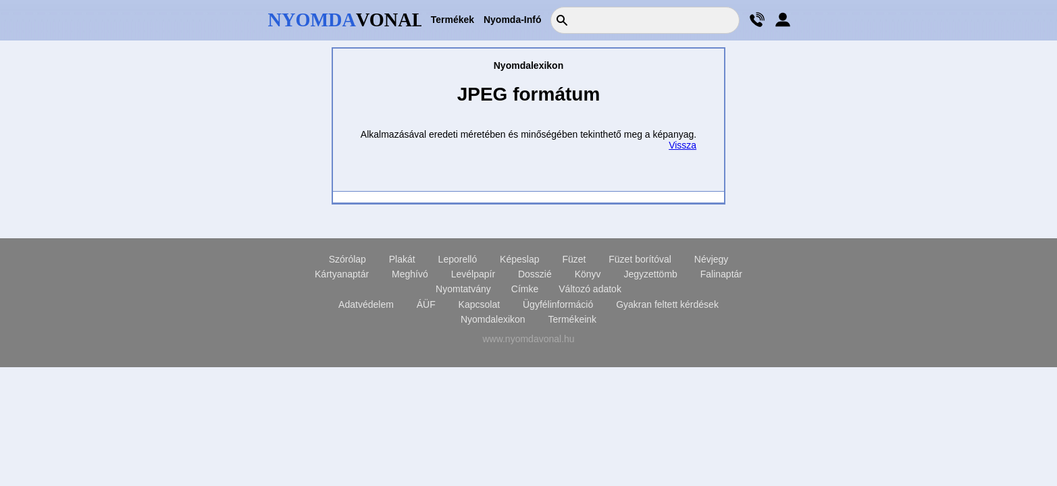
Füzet (574, 259)
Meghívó (410, 274)
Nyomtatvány (463, 289)
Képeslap (519, 259)
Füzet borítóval (640, 259)
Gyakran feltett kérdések (667, 304)
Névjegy (711, 259)
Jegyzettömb (650, 274)
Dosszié (535, 274)
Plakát (402, 259)
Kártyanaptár (342, 274)
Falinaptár (721, 274)
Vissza (682, 145)
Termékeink (572, 319)
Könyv (588, 274)
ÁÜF (426, 304)
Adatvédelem (366, 304)
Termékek (452, 19)
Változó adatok (590, 289)
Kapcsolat (479, 304)
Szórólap (347, 259)
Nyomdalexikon (493, 319)
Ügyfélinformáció (558, 304)
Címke (524, 289)
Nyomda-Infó (513, 19)
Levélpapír (473, 274)
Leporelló (458, 259)
